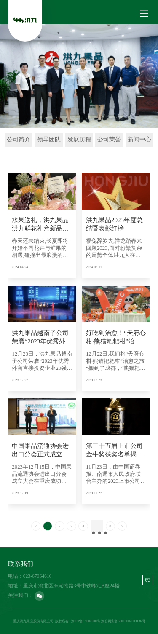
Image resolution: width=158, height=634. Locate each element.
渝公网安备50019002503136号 (123, 621)
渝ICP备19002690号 (85, 621)
